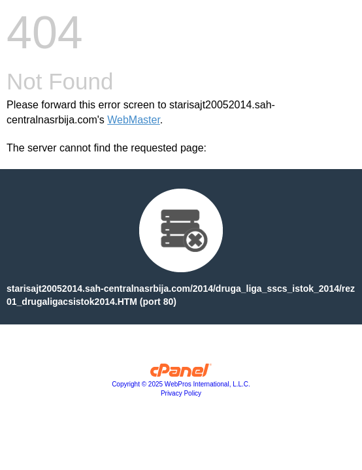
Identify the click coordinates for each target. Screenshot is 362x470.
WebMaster (133, 119)
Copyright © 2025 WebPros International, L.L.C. (181, 384)
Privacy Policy (181, 393)
